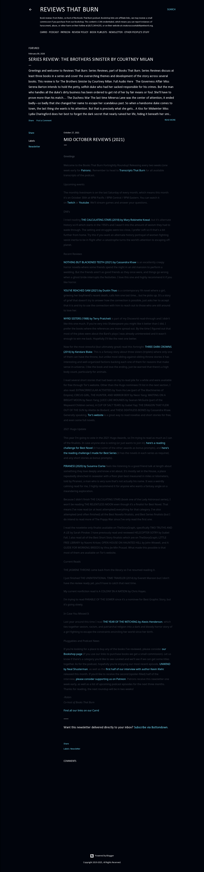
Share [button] (31, 120)
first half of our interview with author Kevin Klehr (135, 669)
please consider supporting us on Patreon (101, 679)
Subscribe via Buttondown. (151, 727)
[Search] (171, 9)
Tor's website (95, 415)
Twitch (71, 202)
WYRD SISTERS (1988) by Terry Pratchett (87, 318)
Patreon (65, 32)
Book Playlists (98, 32)
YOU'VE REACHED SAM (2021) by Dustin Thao (90, 290)
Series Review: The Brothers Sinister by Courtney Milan (91, 59)
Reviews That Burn (69, 9)
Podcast (54, 32)
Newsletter (116, 32)
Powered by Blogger (102, 856)
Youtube (84, 202)
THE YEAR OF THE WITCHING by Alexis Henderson (132, 621)
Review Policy (80, 32)
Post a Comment (43, 120)
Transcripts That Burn (132, 170)
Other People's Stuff (136, 32)
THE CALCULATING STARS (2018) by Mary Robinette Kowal (115, 220)
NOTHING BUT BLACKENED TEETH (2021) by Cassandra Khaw (100, 262)
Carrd (43, 32)
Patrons (85, 170)
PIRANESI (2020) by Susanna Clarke (85, 466)
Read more (170, 120)
